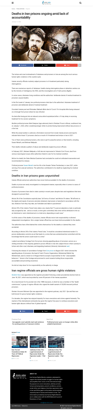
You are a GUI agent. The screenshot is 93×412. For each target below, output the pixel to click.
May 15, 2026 (15, 361)
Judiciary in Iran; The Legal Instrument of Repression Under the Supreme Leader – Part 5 (55, 357)
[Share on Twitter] (45, 65)
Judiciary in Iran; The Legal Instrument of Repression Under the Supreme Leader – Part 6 (37, 357)
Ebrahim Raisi (16, 275)
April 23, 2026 (34, 363)
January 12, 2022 (16, 21)
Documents (35, 349)
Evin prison (50, 251)
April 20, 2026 (52, 363)
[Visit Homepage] (46, 3)
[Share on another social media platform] (79, 65)
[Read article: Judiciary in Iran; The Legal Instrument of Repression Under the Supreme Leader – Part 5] (56, 345)
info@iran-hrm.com (47, 405)
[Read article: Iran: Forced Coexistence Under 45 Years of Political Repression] (20, 345)
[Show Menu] (13, 3)
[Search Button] (80, 3)
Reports (28, 9)
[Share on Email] (67, 65)
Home (13, 9)
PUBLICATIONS (20, 9)
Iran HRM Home (16, 408)
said (67, 246)
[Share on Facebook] (22, 65)
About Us (24, 408)
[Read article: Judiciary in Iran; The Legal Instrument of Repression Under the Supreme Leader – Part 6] (38, 345)
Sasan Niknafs (28, 165)
